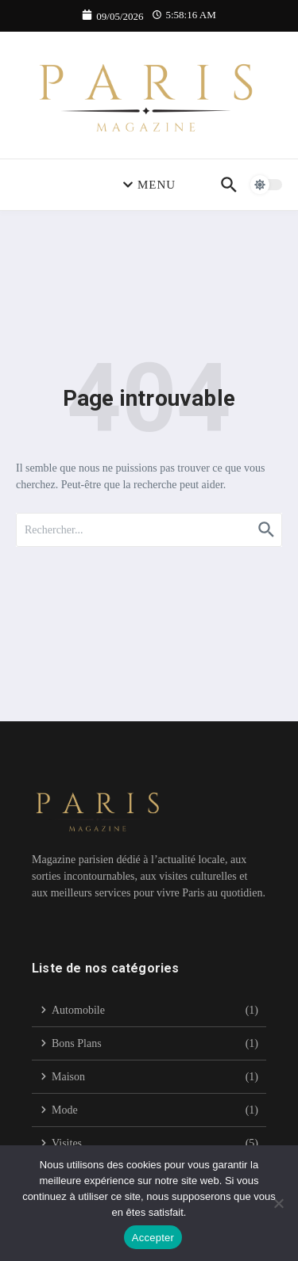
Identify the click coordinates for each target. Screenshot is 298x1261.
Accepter (153, 1238)
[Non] (278, 1203)
